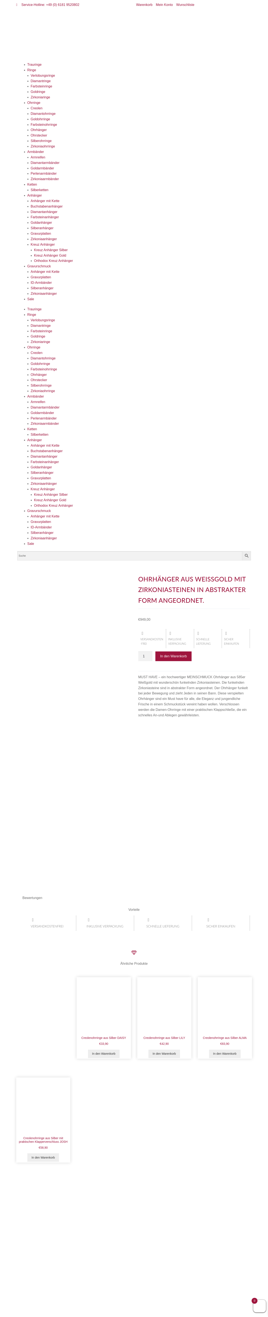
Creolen (37, 108)
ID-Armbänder (41, 282)
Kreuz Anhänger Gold (50, 255)
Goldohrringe (40, 119)
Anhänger (34, 195)
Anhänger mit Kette (45, 201)
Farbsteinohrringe (44, 124)
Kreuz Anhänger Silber (51, 250)
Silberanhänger (42, 228)
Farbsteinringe (41, 86)
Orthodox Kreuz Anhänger (53, 261)
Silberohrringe (41, 141)
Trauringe (34, 64)
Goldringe (38, 92)
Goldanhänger (41, 222)
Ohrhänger (39, 130)
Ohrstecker (39, 135)
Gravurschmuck (39, 266)
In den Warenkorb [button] (103, 1053)
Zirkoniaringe (40, 97)
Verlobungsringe (43, 75)
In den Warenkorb (173, 656)
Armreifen (38, 157)
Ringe (31, 70)
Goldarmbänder (42, 168)
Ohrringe (33, 103)
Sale (30, 299)
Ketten (32, 184)
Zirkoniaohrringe (43, 146)
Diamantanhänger (44, 212)
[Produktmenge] (145, 656)
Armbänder (35, 152)
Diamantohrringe (43, 113)
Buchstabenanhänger (47, 206)
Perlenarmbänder (44, 173)
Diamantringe (41, 81)
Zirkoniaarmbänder (45, 179)
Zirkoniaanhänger (44, 239)
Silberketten (40, 190)
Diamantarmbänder (45, 163)
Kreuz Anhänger (43, 244)
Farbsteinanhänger (45, 217)
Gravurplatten (41, 233)
